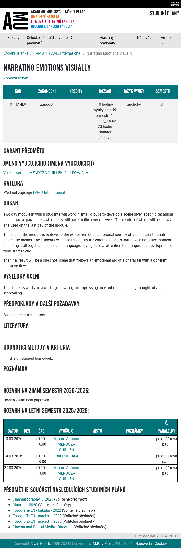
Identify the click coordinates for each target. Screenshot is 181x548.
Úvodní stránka (16, 53)
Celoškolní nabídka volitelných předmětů (51, 40)
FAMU (39, 53)
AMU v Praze (103, 543)
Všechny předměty (107, 40)
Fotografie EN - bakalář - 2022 (37, 510)
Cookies (161, 543)
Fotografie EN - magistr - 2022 (37, 515)
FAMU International (65, 53)
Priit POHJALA (76, 172)
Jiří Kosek (42, 543)
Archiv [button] (166, 37)
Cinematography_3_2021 (33, 499)
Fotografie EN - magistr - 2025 (37, 521)
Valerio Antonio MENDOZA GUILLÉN (33, 172)
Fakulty (13, 37)
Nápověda (145, 37)
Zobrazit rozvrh (15, 78)
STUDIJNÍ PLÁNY (164, 13)
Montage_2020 (25, 504)
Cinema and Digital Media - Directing (43, 526)
